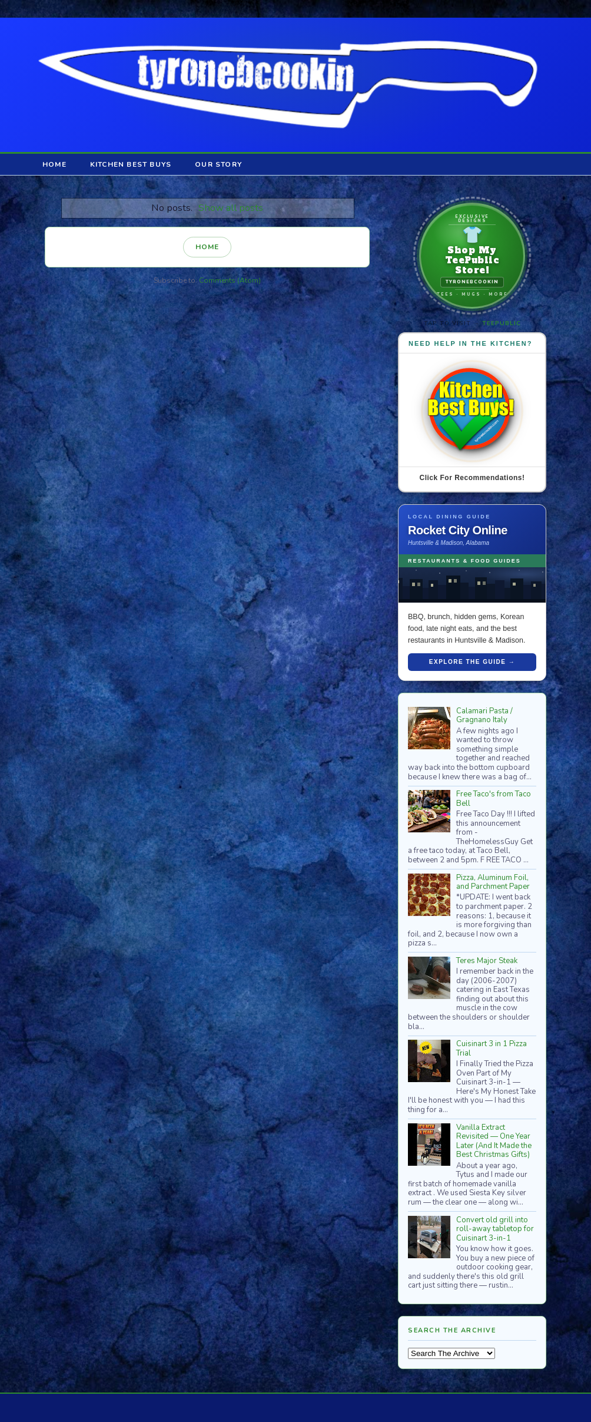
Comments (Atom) (230, 280)
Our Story (218, 164)
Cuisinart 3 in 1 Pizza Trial (491, 1049)
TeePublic (501, 323)
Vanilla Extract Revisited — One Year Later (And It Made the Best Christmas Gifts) (494, 1141)
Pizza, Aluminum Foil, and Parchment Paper (493, 882)
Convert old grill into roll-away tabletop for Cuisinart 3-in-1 (495, 1229)
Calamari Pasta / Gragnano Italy (484, 716)
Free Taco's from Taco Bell (493, 799)
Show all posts (230, 207)
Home (54, 164)
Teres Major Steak (486, 960)
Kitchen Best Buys (130, 164)
